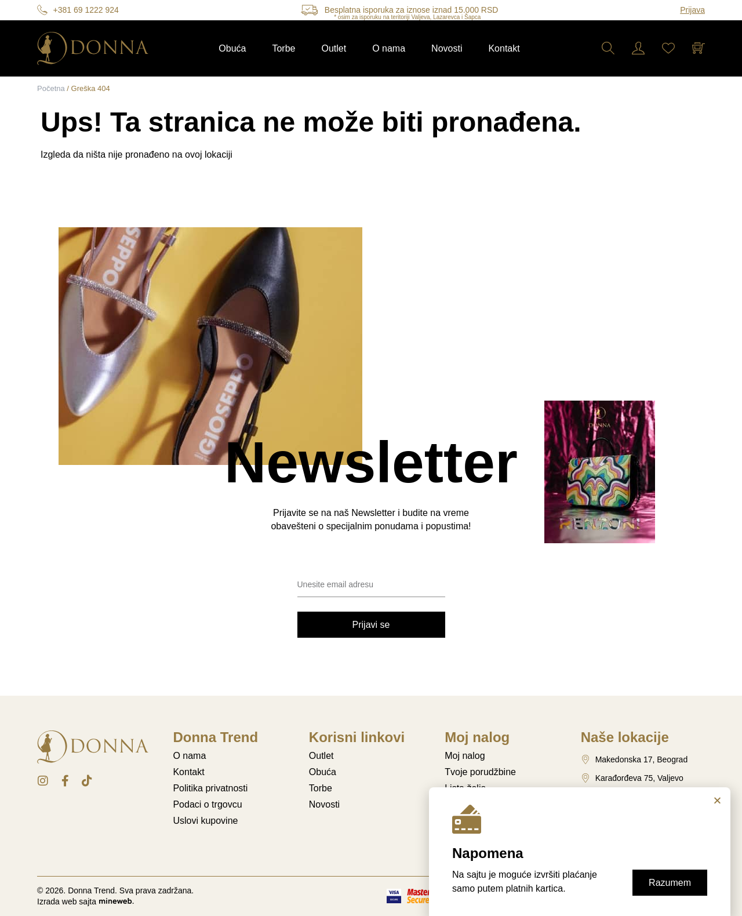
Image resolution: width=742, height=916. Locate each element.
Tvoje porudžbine (480, 772)
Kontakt (503, 48)
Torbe (283, 48)
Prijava (692, 9)
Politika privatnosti (210, 788)
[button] (717, 800)
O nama (388, 48)
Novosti (446, 48)
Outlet (333, 48)
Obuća (232, 48)
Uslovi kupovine (205, 821)
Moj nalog (465, 756)
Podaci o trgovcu (207, 804)
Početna (51, 88)
